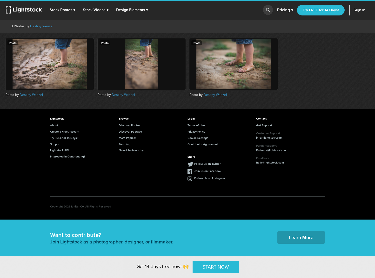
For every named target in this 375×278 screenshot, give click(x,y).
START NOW (215, 267)
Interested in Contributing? (67, 156)
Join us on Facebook (207, 171)
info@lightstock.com (269, 137)
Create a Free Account (64, 131)
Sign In (359, 10)
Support (55, 144)
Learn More (301, 237)
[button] (62, 10)
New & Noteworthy (131, 150)
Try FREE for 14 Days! (321, 10)
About (54, 125)
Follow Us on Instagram (209, 178)
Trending (124, 144)
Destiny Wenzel (41, 26)
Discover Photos (129, 125)
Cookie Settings (198, 138)
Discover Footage (130, 131)
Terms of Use (196, 125)
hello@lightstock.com (270, 162)
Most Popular (127, 138)
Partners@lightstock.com (272, 150)
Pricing (285, 10)
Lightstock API (59, 150)
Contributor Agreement (203, 144)
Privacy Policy (196, 131)
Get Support (264, 125)
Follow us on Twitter (207, 164)
